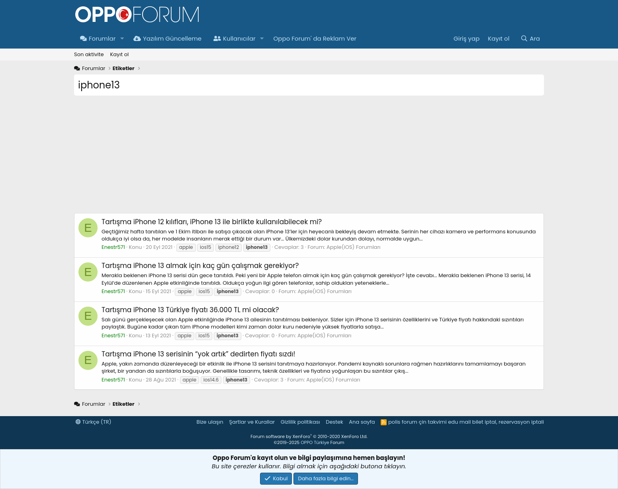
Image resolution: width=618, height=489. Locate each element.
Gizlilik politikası (300, 422)
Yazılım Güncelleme (167, 38)
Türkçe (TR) (93, 422)
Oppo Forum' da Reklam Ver (315, 38)
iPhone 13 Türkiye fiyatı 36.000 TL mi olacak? (190, 310)
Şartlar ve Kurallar (252, 422)
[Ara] (530, 38)
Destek (334, 422)
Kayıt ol (119, 54)
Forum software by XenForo (308, 436)
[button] (121, 38)
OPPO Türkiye (315, 442)
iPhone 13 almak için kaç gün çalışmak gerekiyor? (200, 265)
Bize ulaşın (210, 422)
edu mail (459, 422)
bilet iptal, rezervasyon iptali (508, 422)
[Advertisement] (309, 157)
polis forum (402, 422)
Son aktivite (89, 54)
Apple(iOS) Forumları (353, 247)
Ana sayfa (362, 422)
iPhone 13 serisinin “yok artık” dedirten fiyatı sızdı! (198, 354)
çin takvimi (432, 422)
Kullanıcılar (234, 38)
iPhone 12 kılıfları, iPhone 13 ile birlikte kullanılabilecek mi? (212, 222)
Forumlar (97, 38)
